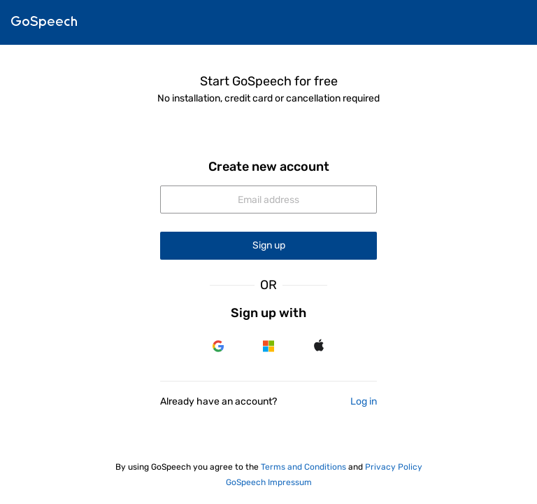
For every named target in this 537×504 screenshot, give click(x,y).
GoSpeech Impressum (269, 482)
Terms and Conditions (303, 467)
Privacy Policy (393, 467)
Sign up (268, 245)
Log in (363, 401)
